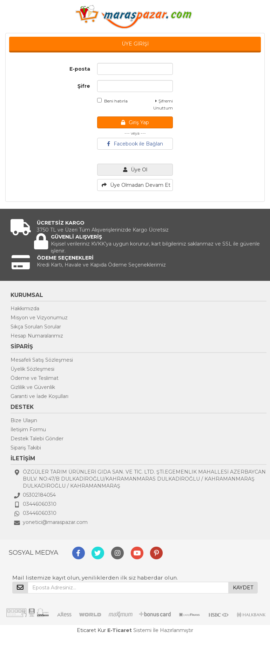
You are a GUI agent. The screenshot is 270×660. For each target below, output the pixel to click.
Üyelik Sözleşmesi (32, 369)
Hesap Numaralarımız (37, 336)
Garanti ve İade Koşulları (39, 396)
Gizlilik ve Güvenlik (33, 387)
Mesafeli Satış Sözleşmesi (42, 360)
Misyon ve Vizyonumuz (39, 317)
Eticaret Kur (91, 630)
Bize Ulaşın (24, 420)
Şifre (83, 86)
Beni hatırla (112, 101)
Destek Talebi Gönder (37, 438)
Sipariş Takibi (26, 448)
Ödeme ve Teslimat (35, 378)
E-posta (79, 69)
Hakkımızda (25, 308)
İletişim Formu (28, 429)
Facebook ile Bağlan (135, 144)
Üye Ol (135, 169)
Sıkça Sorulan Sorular (36, 327)
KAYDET (243, 587)
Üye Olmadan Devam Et (136, 185)
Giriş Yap (135, 122)
